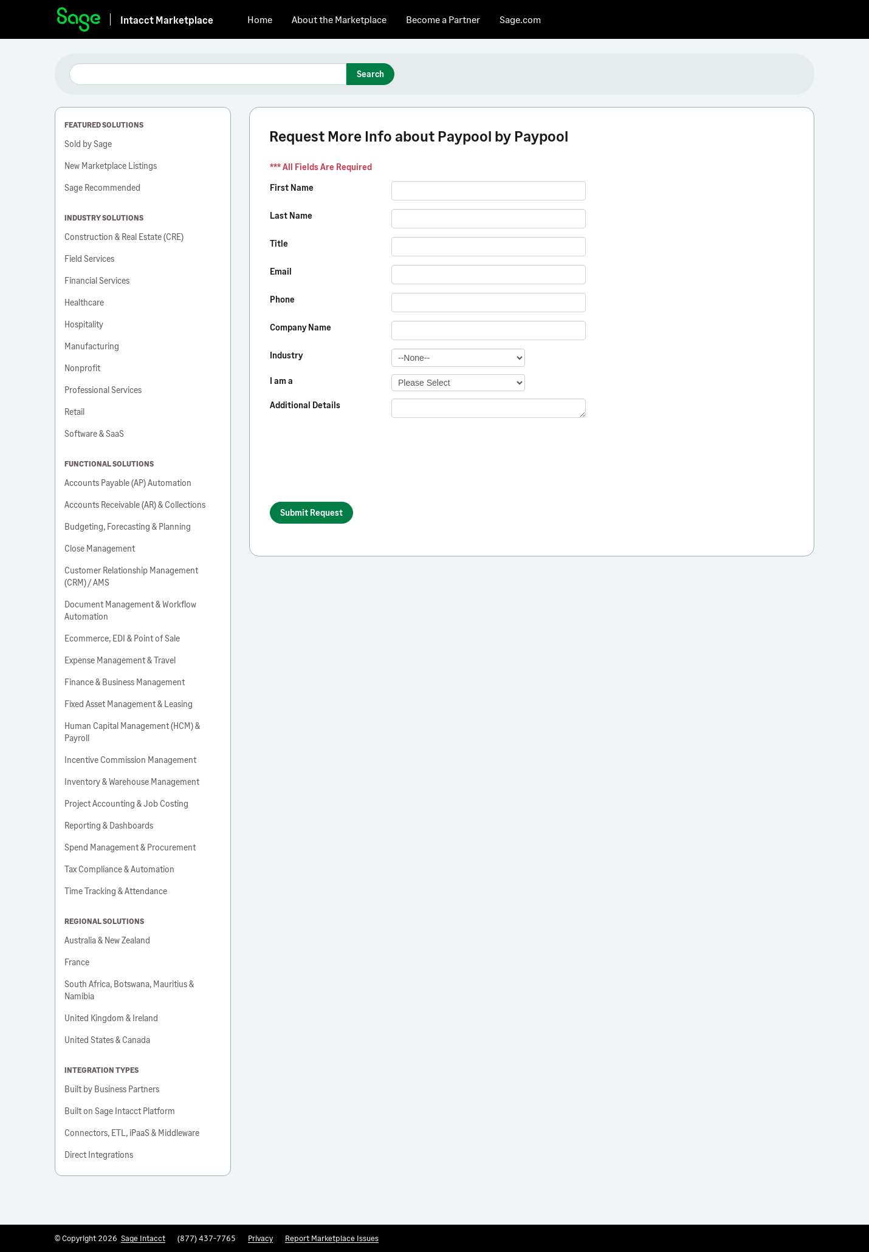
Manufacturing (91, 346)
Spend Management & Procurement (130, 847)
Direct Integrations (98, 1154)
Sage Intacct (143, 1238)
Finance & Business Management (124, 682)
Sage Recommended (102, 187)
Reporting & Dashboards (108, 825)
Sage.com (520, 19)
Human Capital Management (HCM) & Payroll (132, 731)
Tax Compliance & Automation (119, 869)
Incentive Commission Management (130, 759)
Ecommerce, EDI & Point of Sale (122, 638)
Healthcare (84, 302)
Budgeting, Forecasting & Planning (127, 526)
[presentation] (362, 465)
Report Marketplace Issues (332, 1238)
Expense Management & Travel (120, 660)
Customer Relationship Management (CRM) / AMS (131, 576)
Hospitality (83, 324)
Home (259, 19)
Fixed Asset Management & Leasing (128, 704)
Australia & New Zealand (107, 940)
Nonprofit (82, 368)
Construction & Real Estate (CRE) (124, 236)
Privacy (260, 1238)
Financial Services (96, 280)
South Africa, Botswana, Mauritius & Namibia (129, 990)
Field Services (89, 258)
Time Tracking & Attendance (115, 891)
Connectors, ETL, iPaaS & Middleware (131, 1132)
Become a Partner (443, 19)
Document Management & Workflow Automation (130, 610)
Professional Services (103, 390)
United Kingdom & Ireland (111, 1018)
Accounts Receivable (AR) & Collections (134, 504)
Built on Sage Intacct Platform (119, 1111)
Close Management (99, 548)
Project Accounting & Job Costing (126, 803)
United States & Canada (107, 1040)
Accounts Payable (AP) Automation (127, 482)
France (76, 962)
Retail (74, 411)
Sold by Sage (88, 144)
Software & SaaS (94, 433)
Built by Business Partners (111, 1089)
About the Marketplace (339, 19)
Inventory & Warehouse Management (131, 781)
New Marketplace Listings (110, 165)
